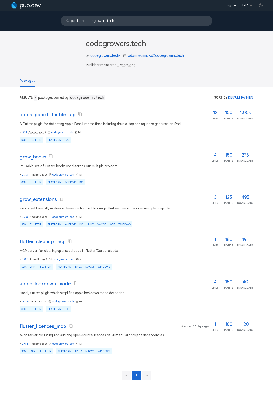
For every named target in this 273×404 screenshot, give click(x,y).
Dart (33, 266)
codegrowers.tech (62, 132)
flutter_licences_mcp (43, 326)
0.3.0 (25, 174)
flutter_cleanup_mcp (43, 241)
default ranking (240, 97)
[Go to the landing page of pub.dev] (26, 5)
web (112, 224)
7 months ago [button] (36, 132)
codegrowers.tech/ (105, 56)
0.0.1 (25, 343)
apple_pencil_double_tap (48, 115)
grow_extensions (38, 199)
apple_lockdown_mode (45, 284)
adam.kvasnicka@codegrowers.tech (156, 56)
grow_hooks (33, 157)
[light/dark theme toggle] (260, 5)
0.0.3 (25, 259)
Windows (124, 224)
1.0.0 (25, 301)
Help (245, 5)
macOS (101, 224)
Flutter (35, 139)
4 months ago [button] (37, 259)
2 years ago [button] (126, 65)
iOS (67, 139)
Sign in (231, 5)
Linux (90, 224)
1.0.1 (24, 132)
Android (70, 182)
